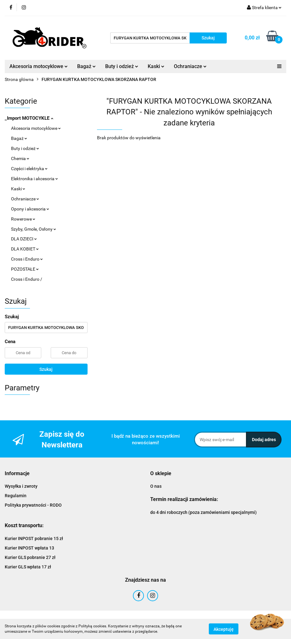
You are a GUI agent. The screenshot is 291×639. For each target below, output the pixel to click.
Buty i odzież (121, 66)
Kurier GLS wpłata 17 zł (28, 566)
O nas (156, 486)
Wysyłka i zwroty (21, 486)
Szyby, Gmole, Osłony (33, 229)
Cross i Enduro (27, 259)
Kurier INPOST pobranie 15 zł (34, 538)
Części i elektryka (29, 168)
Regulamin (15, 495)
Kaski (156, 66)
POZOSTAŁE (25, 269)
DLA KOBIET (25, 248)
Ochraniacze (190, 66)
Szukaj (46, 369)
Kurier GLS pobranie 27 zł (30, 557)
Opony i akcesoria (30, 208)
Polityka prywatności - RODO (33, 505)
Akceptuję (224, 628)
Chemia (20, 158)
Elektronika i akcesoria (34, 178)
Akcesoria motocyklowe (38, 66)
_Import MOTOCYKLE (29, 118)
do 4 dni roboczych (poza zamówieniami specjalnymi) (203, 512)
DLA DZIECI (24, 238)
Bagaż (86, 66)
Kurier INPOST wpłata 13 (29, 547)
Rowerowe (23, 219)
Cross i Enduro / (26, 279)
